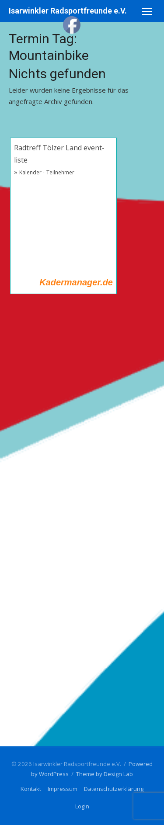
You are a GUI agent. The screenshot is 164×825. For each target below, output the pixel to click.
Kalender (30, 172)
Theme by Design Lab (104, 774)
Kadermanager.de (76, 282)
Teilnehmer (60, 172)
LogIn (82, 806)
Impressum (62, 789)
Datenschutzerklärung (113, 789)
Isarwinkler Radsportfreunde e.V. (68, 10)
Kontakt (31, 789)
